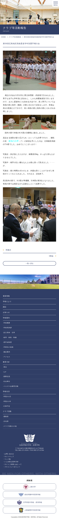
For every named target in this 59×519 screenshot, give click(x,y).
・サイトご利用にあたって (12, 464)
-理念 (5, 367)
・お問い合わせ (8, 454)
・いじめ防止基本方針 (11, 461)
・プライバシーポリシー (11, 467)
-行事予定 (6, 406)
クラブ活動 (7, 411)
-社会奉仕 (6, 381)
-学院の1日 (7, 396)
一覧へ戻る (29, 263)
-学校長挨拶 (7, 327)
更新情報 (6, 296)
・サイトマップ (8, 456)
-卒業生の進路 (8, 347)
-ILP (4, 372)
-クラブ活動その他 (10, 426)
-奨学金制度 (7, 342)
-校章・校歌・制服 (10, 337)
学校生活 (6, 391)
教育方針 (6, 362)
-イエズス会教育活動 (10, 386)
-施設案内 (6, 352)
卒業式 (7, 250)
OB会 (52, 256)
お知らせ (6, 312)
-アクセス (6, 357)
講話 (4, 307)
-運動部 (5, 416)
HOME (3, 37)
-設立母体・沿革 (9, 332)
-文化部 (5, 421)
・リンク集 (7, 459)
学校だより (7, 301)
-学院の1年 (7, 401)
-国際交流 (6, 376)
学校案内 (6, 318)
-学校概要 (6, 323)
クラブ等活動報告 (15, 37)
